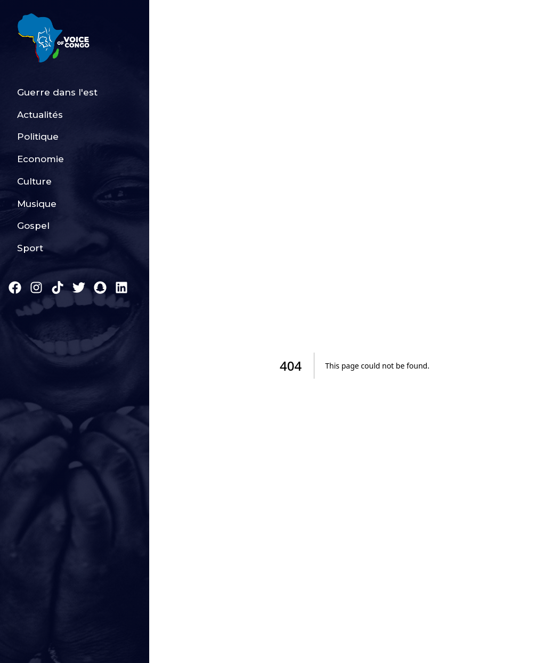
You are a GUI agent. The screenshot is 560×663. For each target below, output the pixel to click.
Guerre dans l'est (57, 92)
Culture (34, 181)
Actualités (40, 114)
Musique (36, 203)
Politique (38, 136)
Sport (30, 248)
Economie (40, 159)
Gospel (33, 225)
